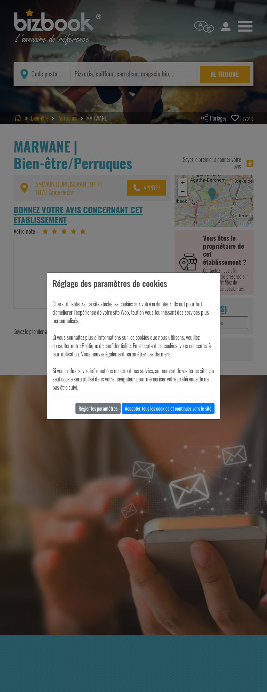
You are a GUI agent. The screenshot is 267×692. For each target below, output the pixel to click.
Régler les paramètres (98, 408)
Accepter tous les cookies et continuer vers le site (168, 408)
